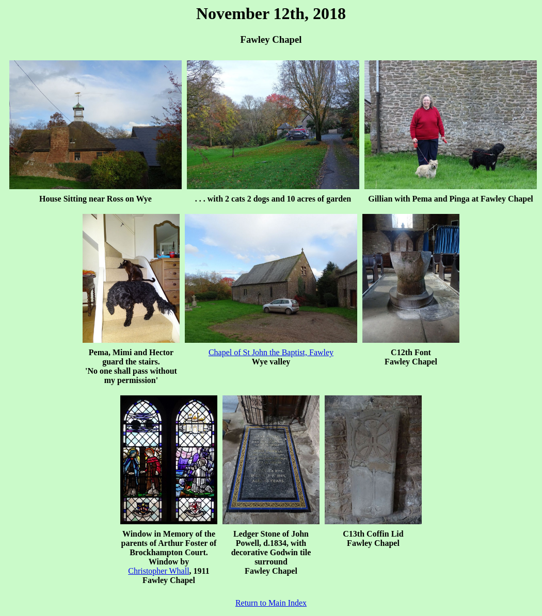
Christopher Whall (158, 571)
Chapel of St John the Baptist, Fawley (271, 352)
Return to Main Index (271, 602)
